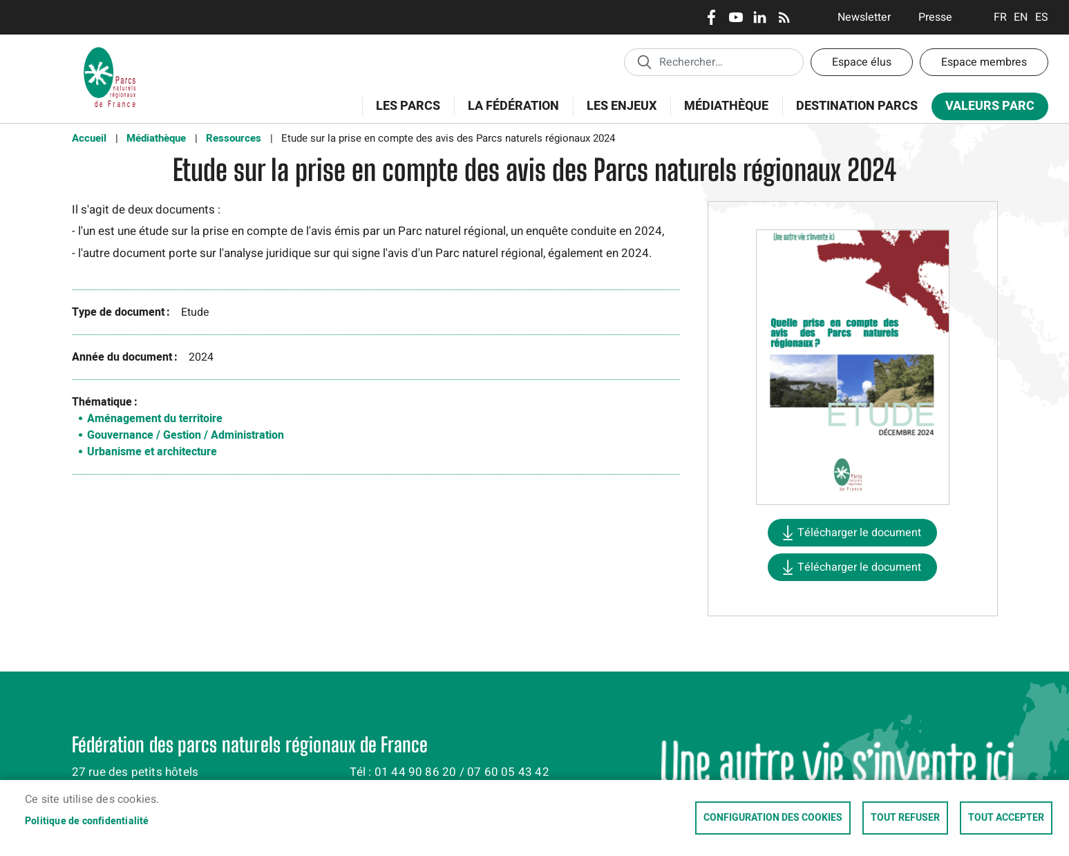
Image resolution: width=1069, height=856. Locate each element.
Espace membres (984, 62)
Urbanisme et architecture (152, 452)
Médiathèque (726, 106)
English (1021, 17)
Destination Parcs (857, 106)
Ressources (233, 138)
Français (1000, 17)
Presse (935, 17)
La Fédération (509, 113)
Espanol (1041, 17)
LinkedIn (760, 17)
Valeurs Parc (985, 108)
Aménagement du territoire (155, 418)
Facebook (711, 17)
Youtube (735, 17)
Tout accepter (1006, 818)
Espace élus (861, 62)
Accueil (89, 138)
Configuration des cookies (772, 818)
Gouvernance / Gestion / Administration (185, 435)
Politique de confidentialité (87, 821)
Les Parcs (403, 113)
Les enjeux (617, 113)
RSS (784, 17)
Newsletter (864, 17)
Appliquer (644, 61)
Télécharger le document (859, 532)
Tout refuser (905, 818)
